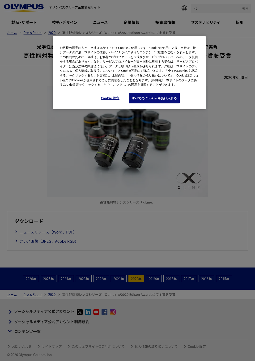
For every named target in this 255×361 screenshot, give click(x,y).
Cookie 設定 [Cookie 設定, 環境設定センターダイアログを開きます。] (110, 98)
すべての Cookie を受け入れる (154, 98)
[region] (129, 72)
